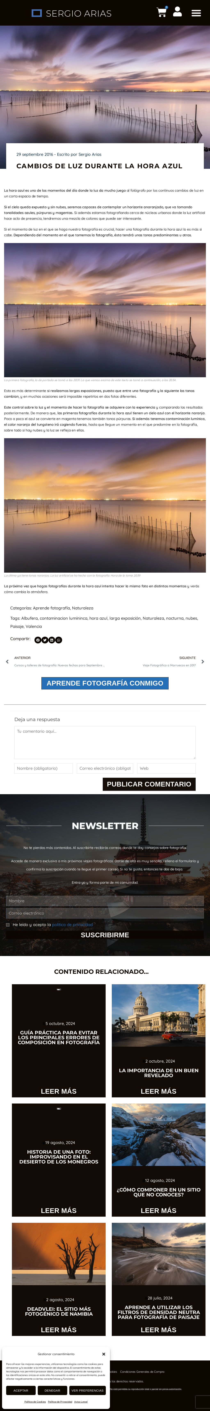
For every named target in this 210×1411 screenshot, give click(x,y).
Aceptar (21, 1390)
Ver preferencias (88, 1390)
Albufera (29, 618)
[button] (104, 1354)
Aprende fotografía (51, 607)
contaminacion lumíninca (63, 618)
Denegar (52, 1390)
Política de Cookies (35, 1401)
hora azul (98, 618)
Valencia (34, 626)
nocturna (175, 618)
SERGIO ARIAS (79, 13)
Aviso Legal (81, 1401)
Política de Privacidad (60, 1401)
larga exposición (125, 618)
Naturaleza (82, 607)
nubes (191, 618)
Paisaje (17, 626)
